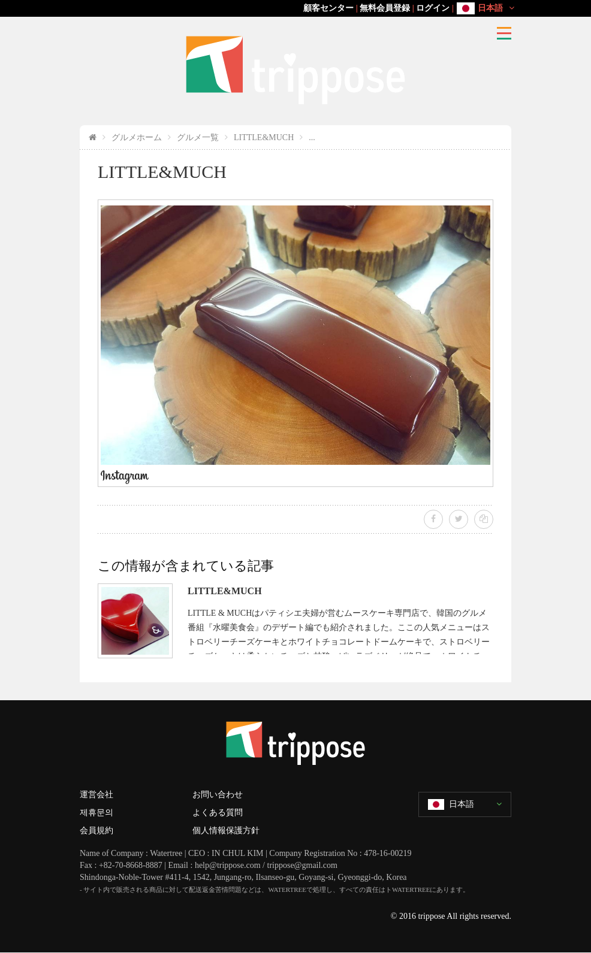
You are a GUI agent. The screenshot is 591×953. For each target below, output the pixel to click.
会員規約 (96, 830)
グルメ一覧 (198, 137)
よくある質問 (217, 812)
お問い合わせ (217, 794)
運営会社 (96, 794)
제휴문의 (96, 812)
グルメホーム (136, 137)
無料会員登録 (385, 8)
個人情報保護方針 (226, 830)
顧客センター (328, 8)
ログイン (433, 8)
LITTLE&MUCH (264, 137)
